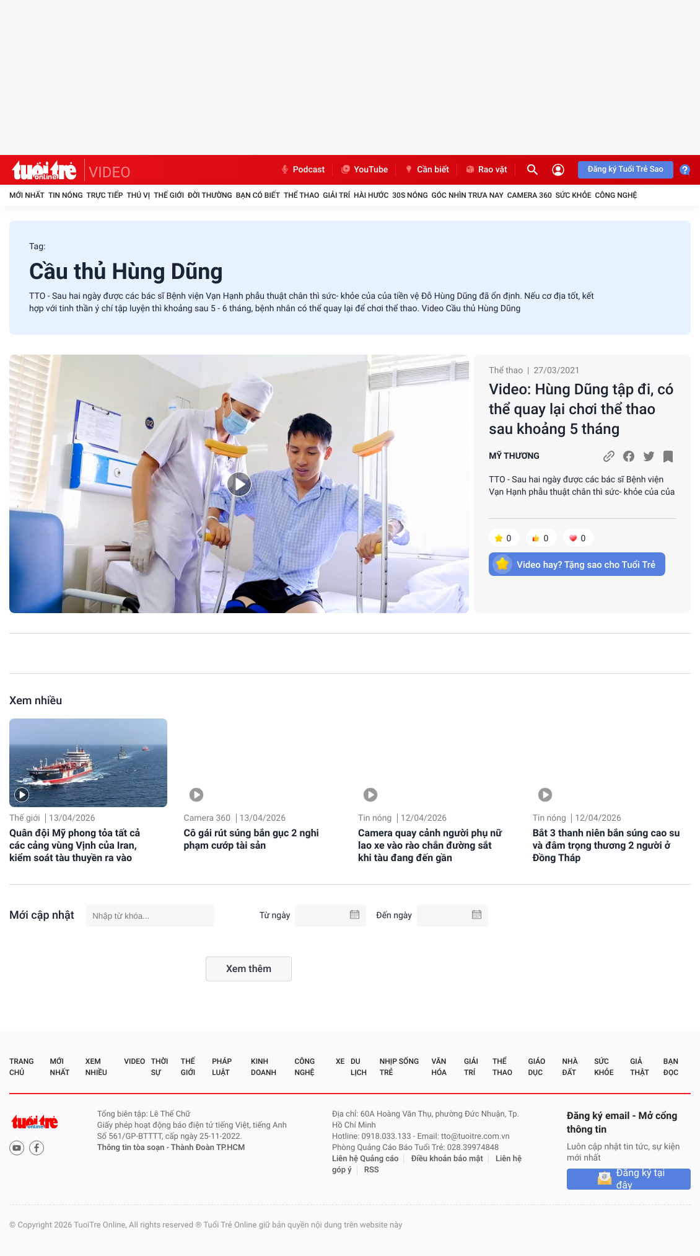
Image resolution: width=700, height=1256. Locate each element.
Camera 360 (529, 195)
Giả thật (639, 1067)
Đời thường (210, 195)
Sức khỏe (574, 195)
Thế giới (169, 195)
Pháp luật (222, 1067)
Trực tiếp (105, 195)
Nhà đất (569, 1067)
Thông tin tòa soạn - (134, 1147)
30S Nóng (409, 195)
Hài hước (371, 195)
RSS (371, 1170)
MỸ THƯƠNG (514, 456)
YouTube (364, 170)
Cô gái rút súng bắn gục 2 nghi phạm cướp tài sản (251, 839)
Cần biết (426, 170)
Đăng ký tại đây (640, 1179)
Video (134, 1061)
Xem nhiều (35, 700)
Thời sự (159, 1067)
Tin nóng (65, 195)
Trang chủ (21, 1067)
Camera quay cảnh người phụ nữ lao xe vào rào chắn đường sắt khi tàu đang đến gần (430, 845)
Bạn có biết (258, 195)
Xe (340, 1061)
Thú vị (138, 195)
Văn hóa (439, 1067)
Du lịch (359, 1067)
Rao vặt (486, 170)
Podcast (302, 170)
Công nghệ (616, 195)
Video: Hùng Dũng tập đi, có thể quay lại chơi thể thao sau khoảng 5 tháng (581, 409)
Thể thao (301, 195)
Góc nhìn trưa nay (468, 195)
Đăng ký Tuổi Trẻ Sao (625, 169)
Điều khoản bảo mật (447, 1159)
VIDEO (110, 172)
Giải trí (336, 195)
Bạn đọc (670, 1067)
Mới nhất (27, 195)
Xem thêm (248, 969)
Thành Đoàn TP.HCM (208, 1147)
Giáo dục (537, 1067)
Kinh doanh (263, 1067)
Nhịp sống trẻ (399, 1067)
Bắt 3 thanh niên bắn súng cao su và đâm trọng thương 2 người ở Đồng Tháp (606, 845)
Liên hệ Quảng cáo (365, 1159)
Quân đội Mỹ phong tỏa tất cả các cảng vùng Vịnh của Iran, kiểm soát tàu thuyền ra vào (74, 845)
